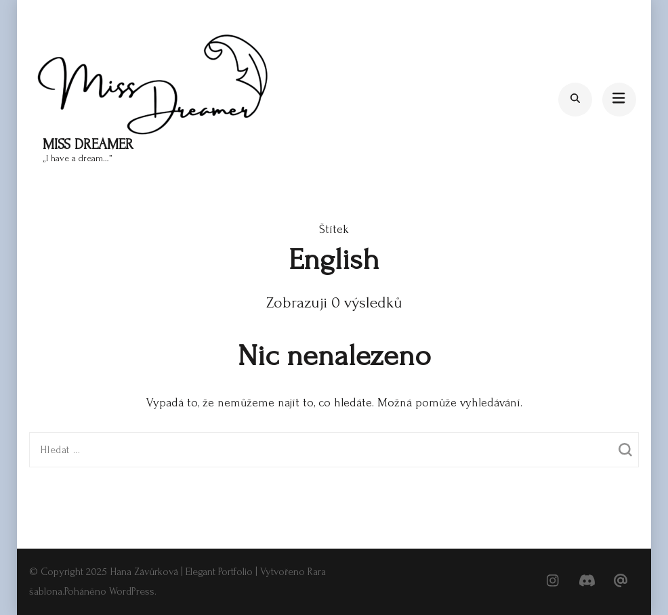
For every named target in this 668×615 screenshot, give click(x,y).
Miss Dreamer (88, 144)
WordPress (131, 591)
